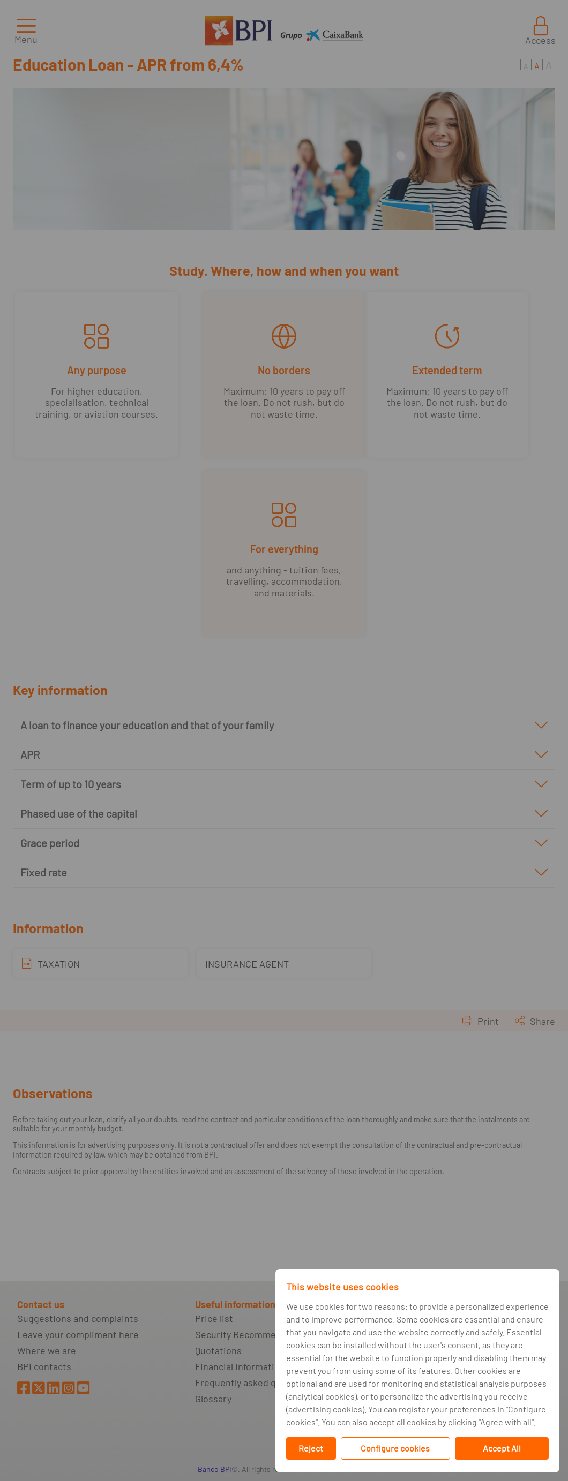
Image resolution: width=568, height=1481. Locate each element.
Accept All (502, 1448)
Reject (310, 1448)
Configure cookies (395, 1448)
